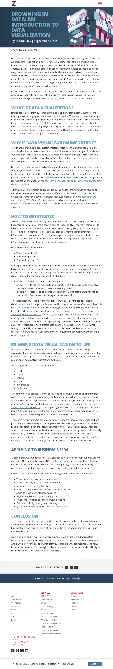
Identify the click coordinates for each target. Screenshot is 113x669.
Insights (14, 609)
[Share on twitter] (71, 567)
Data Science (46, 599)
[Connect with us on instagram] (17, 650)
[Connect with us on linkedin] (26, 650)
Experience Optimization (51, 633)
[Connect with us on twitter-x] (22, 650)
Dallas (73, 606)
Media (43, 609)
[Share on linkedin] (76, 567)
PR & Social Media (48, 620)
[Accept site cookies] (95, 664)
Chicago (74, 596)
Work (13, 596)
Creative (44, 603)
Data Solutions (47, 627)
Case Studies (16, 599)
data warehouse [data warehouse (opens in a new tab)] (31, 307)
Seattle (74, 609)
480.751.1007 (17, 644)
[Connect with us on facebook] (12, 650)
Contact (14, 606)
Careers (14, 616)
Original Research (18, 613)
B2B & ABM (46, 596)
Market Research (48, 613)
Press (13, 620)
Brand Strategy (47, 606)
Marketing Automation (50, 630)
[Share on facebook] (66, 567)
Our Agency (16, 603)
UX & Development (49, 616)
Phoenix (74, 603)
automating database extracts (26, 314)
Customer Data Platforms (51, 623)
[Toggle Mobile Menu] (100, 3)
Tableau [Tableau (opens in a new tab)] (81, 65)
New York (75, 599)
